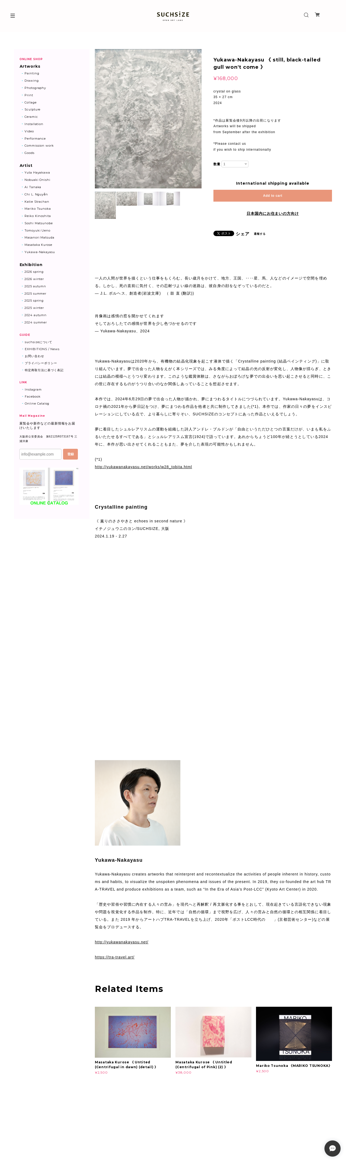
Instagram (33, 390)
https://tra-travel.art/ (114, 957)
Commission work (39, 146)
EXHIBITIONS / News (42, 349)
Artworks (29, 66)
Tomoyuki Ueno (37, 231)
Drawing (32, 81)
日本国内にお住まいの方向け (273, 213)
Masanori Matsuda (39, 238)
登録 (70, 454)
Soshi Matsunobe (39, 223)
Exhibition (31, 265)
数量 (216, 164)
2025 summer (36, 294)
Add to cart (272, 196)
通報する (260, 234)
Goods (29, 153)
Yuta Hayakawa (37, 173)
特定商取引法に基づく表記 (44, 370)
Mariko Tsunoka (38, 209)
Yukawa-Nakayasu (40, 252)
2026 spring (34, 272)
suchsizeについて (38, 342)
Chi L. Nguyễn (36, 194)
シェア (243, 234)
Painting (32, 73)
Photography (35, 88)
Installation (34, 124)
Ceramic (31, 117)
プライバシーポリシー (41, 363)
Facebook (33, 397)
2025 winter (34, 308)
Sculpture (33, 110)
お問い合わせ (34, 356)
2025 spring (34, 301)
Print (29, 95)
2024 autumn (36, 316)
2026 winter (34, 279)
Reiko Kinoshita (38, 216)
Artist (26, 166)
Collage (31, 102)
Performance (35, 138)
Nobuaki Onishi (37, 180)
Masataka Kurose (38, 245)
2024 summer (36, 323)
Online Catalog (37, 404)
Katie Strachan (37, 202)
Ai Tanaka (33, 187)
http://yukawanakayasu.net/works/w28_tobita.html (143, 467)
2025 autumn (35, 286)
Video (29, 131)
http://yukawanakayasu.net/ (121, 942)
